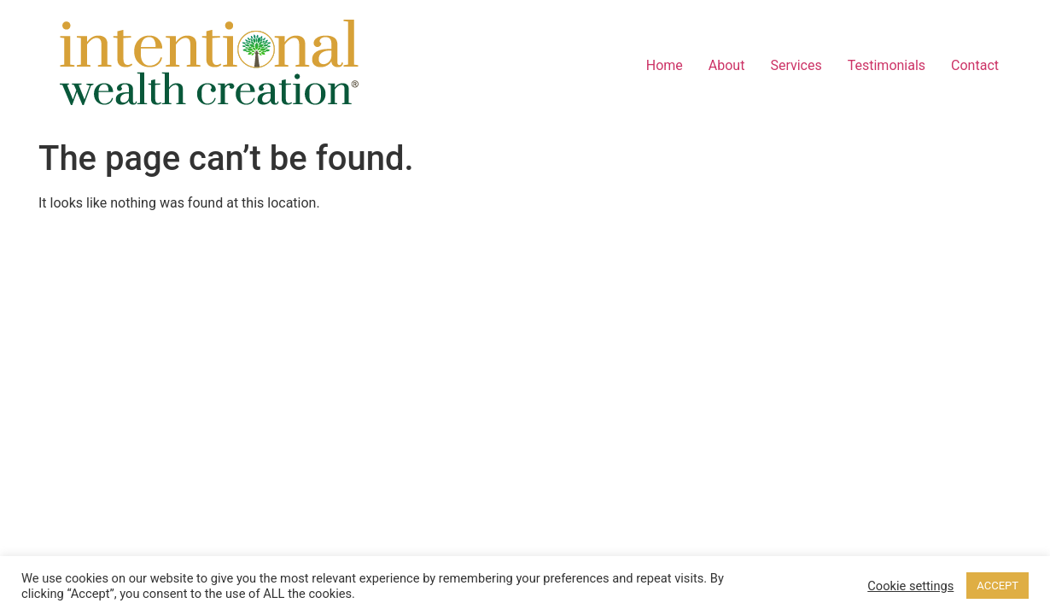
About (727, 65)
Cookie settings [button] (910, 586)
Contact (975, 65)
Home (664, 65)
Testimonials (886, 65)
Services (795, 65)
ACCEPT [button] (997, 585)
